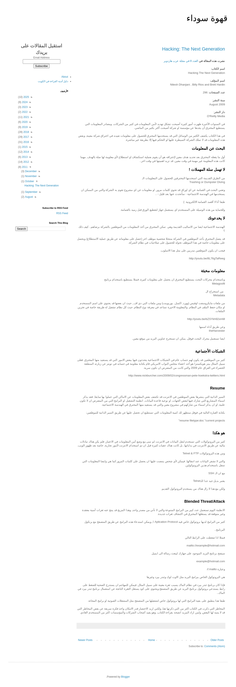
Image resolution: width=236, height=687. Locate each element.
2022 (24, 111)
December (30, 171)
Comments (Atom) (214, 646)
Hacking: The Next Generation (193, 49)
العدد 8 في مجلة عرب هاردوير (181, 60)
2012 (26, 161)
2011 (24, 167)
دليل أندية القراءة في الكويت (53, 81)
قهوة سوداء (206, 18)
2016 (26, 142)
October (29, 181)
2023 (24, 107)
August (28, 196)
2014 (26, 151)
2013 (24, 156)
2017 (26, 136)
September (30, 191)
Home (151, 640)
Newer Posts (85, 640)
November (30, 176)
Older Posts (217, 640)
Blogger (125, 676)
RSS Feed (62, 213)
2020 (24, 122)
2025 (26, 97)
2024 (24, 102)
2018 (26, 132)
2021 (26, 117)
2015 (24, 146)
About (64, 76)
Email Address (41, 57)
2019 (24, 127)
